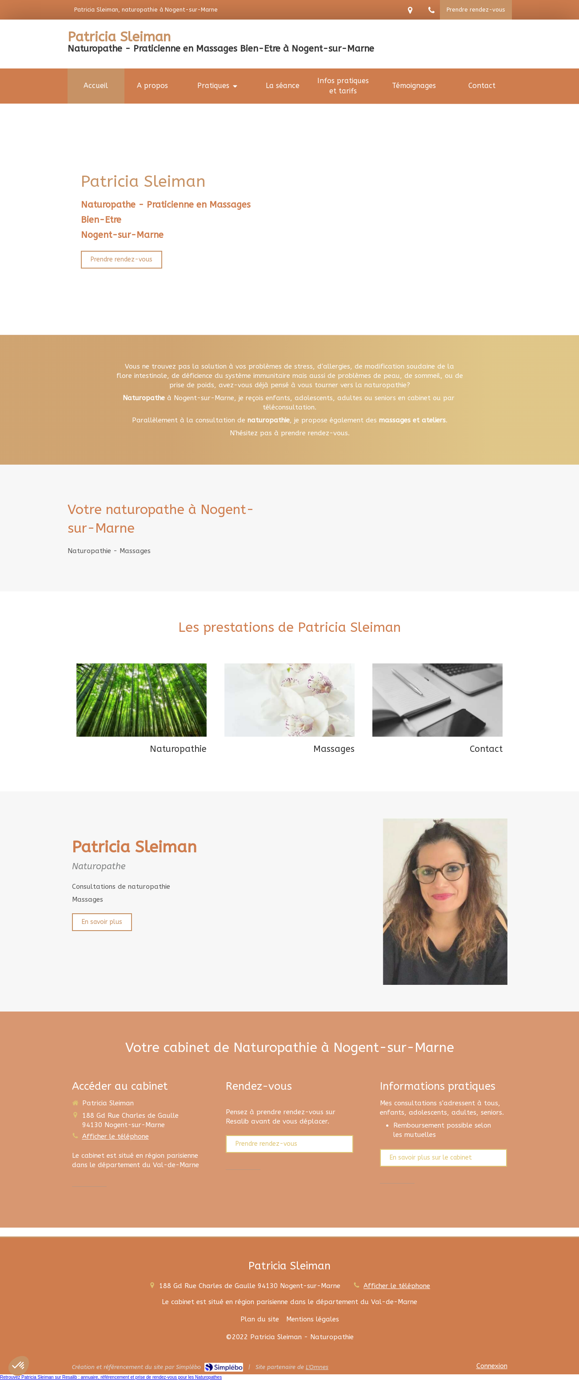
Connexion (491, 1366)
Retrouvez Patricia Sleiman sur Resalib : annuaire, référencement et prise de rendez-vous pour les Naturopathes (111, 1377)
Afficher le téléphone (115, 1136)
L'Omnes (317, 1367)
